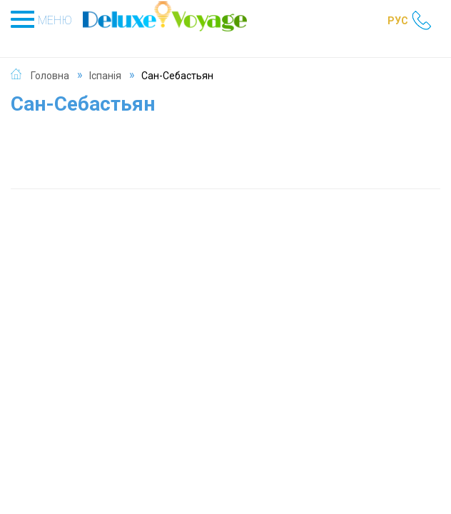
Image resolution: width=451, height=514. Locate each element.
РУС (397, 20)
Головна (50, 75)
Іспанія (105, 75)
